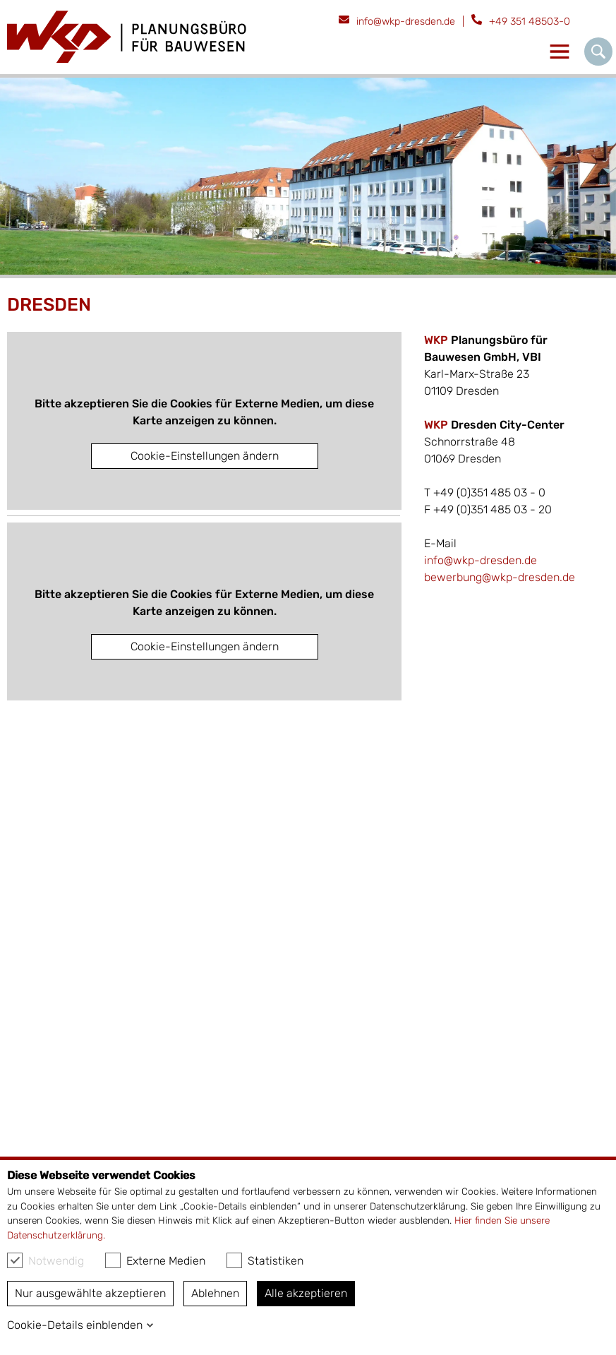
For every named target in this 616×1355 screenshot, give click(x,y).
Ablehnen (215, 1293)
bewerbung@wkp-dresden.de (499, 577)
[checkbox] (15, 1260)
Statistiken (265, 1260)
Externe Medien (155, 1260)
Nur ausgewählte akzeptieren (90, 1293)
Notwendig (45, 1260)
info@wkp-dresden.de (405, 22)
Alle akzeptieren (306, 1293)
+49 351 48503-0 (529, 22)
